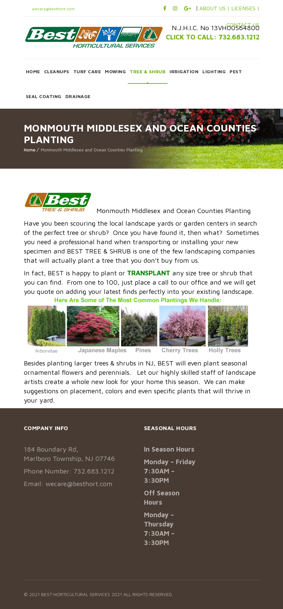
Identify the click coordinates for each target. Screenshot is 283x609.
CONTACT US (243, 25)
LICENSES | (245, 8)
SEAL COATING (43, 96)
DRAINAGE (78, 96)
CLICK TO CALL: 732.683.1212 (212, 37)
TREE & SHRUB (148, 71)
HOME (33, 71)
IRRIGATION (184, 71)
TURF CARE (87, 71)
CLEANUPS (56, 71)
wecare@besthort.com (53, 8)
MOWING (115, 71)
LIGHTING (214, 71)
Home (29, 149)
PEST (236, 71)
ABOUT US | (214, 8)
